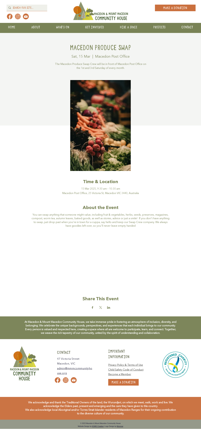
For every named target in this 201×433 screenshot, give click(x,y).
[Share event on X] (100, 307)
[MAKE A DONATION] (175, 8)
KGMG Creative (98, 426)
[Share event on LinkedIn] (108, 307)
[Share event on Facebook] (92, 307)
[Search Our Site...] (26, 8)
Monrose (120, 426)
